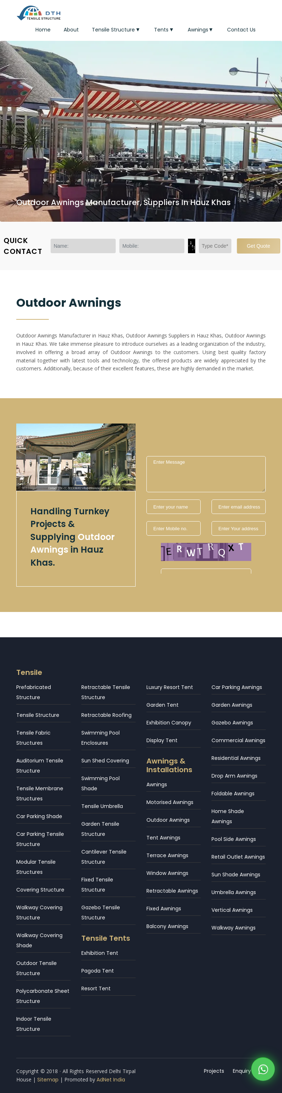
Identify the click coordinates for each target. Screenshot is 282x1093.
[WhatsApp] (263, 1070)
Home (43, 29)
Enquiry (242, 1071)
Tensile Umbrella (102, 806)
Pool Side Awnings (234, 839)
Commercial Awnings (238, 740)
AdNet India (111, 1079)
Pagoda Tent (97, 970)
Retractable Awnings (172, 890)
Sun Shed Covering (105, 760)
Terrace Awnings (167, 855)
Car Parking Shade (39, 816)
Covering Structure (40, 889)
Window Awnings (167, 873)
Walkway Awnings (234, 927)
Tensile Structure (116, 29)
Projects (214, 1071)
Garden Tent (162, 705)
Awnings (201, 29)
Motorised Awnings (169, 802)
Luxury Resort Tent (169, 687)
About (71, 29)
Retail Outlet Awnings (238, 856)
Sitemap (48, 1079)
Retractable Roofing (106, 715)
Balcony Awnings (167, 926)
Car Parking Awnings (237, 687)
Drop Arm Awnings (234, 775)
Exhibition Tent (99, 953)
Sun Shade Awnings (236, 874)
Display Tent (162, 740)
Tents (164, 29)
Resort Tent (96, 988)
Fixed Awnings (163, 908)
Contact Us (241, 29)
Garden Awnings (232, 705)
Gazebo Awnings (232, 722)
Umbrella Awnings (234, 892)
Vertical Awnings (232, 910)
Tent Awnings (163, 837)
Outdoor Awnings (168, 820)
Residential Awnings (236, 758)
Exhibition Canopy (168, 722)
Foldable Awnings (233, 793)
